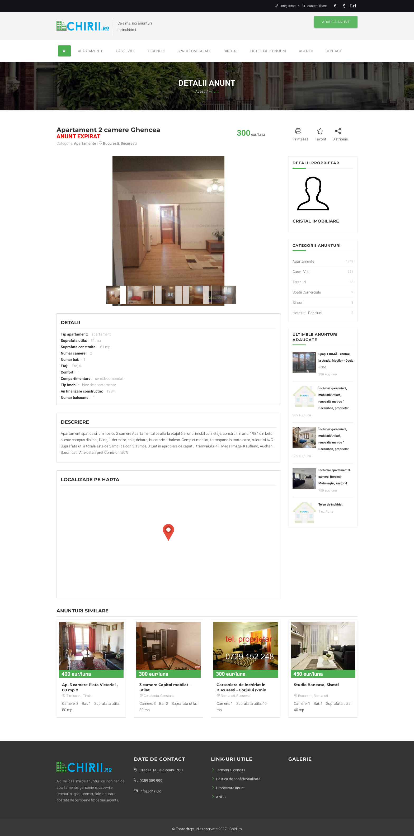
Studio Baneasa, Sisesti (316, 684)
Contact (334, 51)
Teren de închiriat (330, 504)
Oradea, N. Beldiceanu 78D (158, 770)
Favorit (320, 133)
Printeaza (301, 133)
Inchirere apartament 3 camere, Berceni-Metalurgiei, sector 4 (334, 476)
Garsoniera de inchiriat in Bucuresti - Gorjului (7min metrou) (241, 690)
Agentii (306, 51)
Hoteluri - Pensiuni (268, 51)
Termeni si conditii (228, 770)
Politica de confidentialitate (235, 779)
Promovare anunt (228, 788)
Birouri (231, 51)
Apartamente (90, 51)
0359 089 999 (148, 780)
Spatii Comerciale (194, 51)
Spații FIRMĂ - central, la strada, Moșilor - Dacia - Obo (335, 360)
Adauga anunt (336, 22)
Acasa (200, 91)
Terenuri (156, 51)
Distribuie (340, 133)
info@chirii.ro (147, 791)
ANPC (218, 797)
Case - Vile (125, 51)
